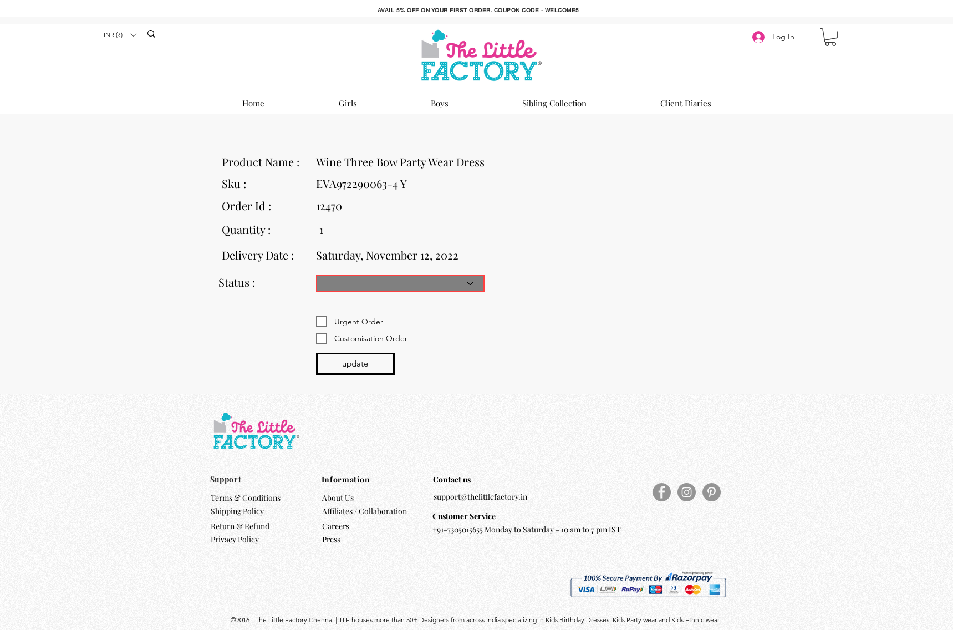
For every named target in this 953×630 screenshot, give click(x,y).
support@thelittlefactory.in (480, 496)
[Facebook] (662, 492)
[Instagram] (686, 492)
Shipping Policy (237, 511)
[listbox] (119, 35)
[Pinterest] (711, 492)
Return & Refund (241, 526)
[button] (119, 35)
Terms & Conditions (246, 497)
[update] (355, 364)
